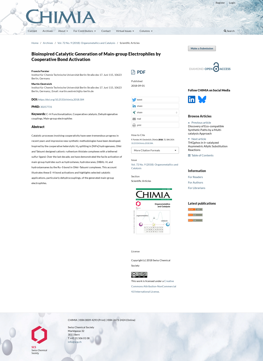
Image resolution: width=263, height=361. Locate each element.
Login (232, 2)
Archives (48, 30)
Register (220, 2)
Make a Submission (202, 48)
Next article (198, 139)
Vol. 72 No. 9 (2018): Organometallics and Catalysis (86, 42)
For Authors (195, 182)
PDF (140, 72)
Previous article (201, 122)
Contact (105, 30)
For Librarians (196, 188)
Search (229, 30)
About (62, 30)
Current (32, 30)
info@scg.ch (75, 341)
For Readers (195, 177)
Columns (145, 30)
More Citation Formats (147, 150)
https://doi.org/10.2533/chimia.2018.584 (61, 99)
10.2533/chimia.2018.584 (142, 143)
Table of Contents (202, 155)
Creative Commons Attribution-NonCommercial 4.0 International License (153, 286)
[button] (155, 99)
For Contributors (84, 30)
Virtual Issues (124, 30)
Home (34, 42)
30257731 (46, 106)
